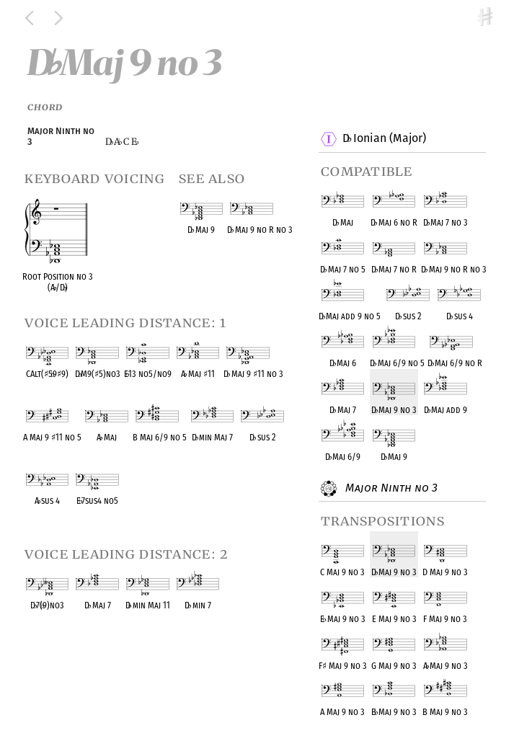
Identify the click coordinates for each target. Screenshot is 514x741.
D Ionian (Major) (384, 139)
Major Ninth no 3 (390, 488)
